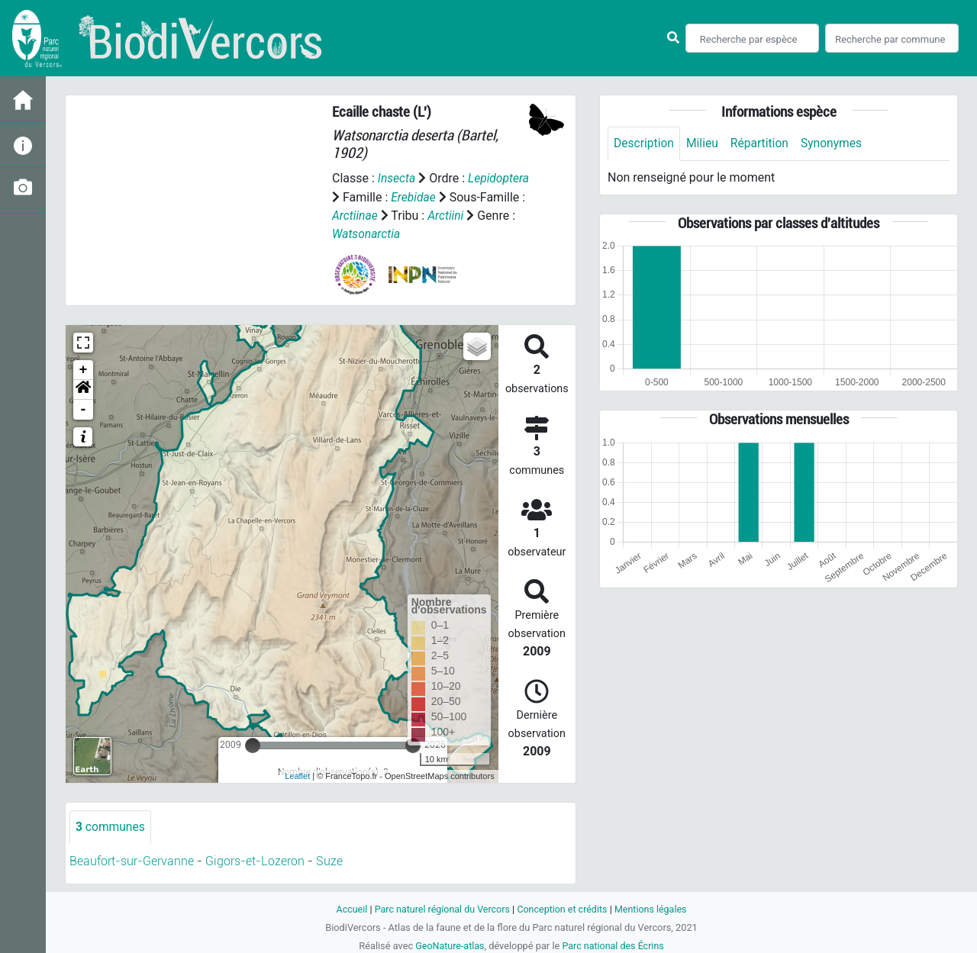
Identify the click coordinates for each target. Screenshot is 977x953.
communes (111, 826)
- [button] (83, 408)
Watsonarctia (366, 233)
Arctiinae (355, 215)
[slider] (252, 744)
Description (645, 144)
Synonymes (835, 144)
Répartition (762, 144)
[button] (83, 388)
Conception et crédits (563, 907)
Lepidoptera (500, 178)
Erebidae (414, 196)
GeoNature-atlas (448, 944)
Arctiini (447, 215)
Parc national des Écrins (614, 944)
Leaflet (297, 775)
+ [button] (83, 368)
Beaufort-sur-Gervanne (131, 860)
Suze (329, 860)
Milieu (704, 144)
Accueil (348, 907)
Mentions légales (654, 907)
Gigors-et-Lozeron (255, 860)
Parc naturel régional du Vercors (440, 907)
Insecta (397, 178)
